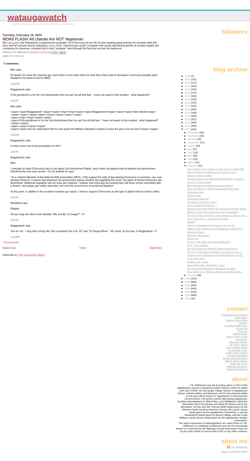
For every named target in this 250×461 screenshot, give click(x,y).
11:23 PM (15, 237)
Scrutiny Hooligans (237, 355)
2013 (188, 119)
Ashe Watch (241, 317)
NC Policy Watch (238, 344)
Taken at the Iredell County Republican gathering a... (215, 228)
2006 (188, 288)
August (192, 145)
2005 (188, 291)
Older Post (156, 247)
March (191, 162)
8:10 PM (14, 100)
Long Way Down (196, 258)
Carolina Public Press (235, 325)
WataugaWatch (37, 17)
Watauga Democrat (237, 366)
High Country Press (236, 336)
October (192, 139)
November (193, 136)
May (190, 155)
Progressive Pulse (237, 350)
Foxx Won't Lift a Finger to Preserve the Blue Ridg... (215, 271)
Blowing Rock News (236, 320)
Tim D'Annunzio (17, 56)
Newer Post (9, 247)
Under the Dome (238, 363)
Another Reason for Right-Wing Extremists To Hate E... (216, 179)
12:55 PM (15, 134)
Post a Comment (10, 242)
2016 (188, 109)
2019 (188, 99)
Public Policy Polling (236, 353)
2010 (188, 129)
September (194, 142)
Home (82, 247)
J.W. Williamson (238, 447)
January (192, 275)
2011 (188, 125)
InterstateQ (241, 339)
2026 (188, 76)
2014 (188, 116)
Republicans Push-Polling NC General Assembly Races (217, 208)
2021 (188, 92)
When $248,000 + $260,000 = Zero (206, 265)
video (52, 45)
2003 (188, 298)
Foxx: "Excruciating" (198, 245)
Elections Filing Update (199, 175)
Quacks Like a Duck (198, 262)
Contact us (241, 328)
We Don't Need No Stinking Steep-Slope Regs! (212, 248)
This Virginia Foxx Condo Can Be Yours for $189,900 (215, 169)
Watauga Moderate (237, 369)
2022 (188, 89)
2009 (188, 278)
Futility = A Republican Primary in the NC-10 (210, 225)
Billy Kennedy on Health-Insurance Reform (210, 185)
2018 (188, 102)
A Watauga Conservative (234, 315)
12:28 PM (15, 83)
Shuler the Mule (195, 192)
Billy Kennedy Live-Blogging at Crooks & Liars (211, 172)
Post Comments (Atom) (31, 255)
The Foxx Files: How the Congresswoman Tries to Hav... (217, 215)
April (190, 159)
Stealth (191, 222)
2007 (188, 285)
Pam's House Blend (236, 347)
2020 (188, 96)
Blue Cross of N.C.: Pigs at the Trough (207, 218)
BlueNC (243, 323)
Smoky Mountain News (235, 358)
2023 (188, 86)
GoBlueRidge (240, 334)
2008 (188, 282)
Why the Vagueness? (198, 235)
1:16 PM (14, 197)
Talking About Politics (236, 361)
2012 (188, 122)
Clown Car (192, 238)
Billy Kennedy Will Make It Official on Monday (211, 268)
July (190, 149)
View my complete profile (234, 451)
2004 (188, 295)
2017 (188, 106)
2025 (188, 79)
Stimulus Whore (195, 232)
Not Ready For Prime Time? (202, 202)
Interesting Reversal (198, 199)
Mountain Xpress (238, 342)
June (191, 152)
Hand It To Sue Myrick (199, 182)
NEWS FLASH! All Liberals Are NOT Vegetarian (212, 212)
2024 (188, 82)
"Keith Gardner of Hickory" (201, 205)
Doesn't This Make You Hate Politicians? (208, 242)
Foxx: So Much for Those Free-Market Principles (213, 188)
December (193, 132)
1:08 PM (14, 151)
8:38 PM (14, 220)
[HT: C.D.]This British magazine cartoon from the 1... (215, 252)
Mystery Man (194, 195)
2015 (188, 112)
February (193, 165)
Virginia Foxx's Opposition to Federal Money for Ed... (215, 255)
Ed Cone (242, 331)
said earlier (13, 42)
